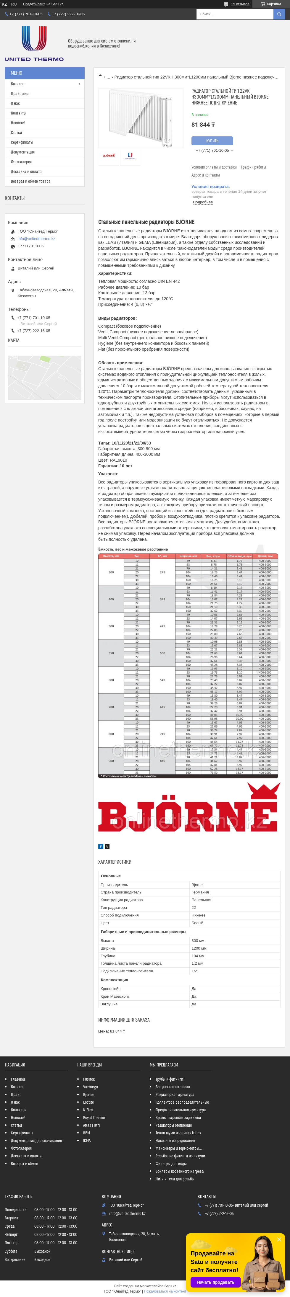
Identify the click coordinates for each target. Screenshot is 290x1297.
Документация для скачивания (36, 1140)
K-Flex (88, 1110)
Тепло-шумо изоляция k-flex (178, 1133)
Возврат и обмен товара (31, 181)
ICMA (87, 1140)
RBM (86, 1133)
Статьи (16, 132)
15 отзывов (240, 4)
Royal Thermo (94, 1117)
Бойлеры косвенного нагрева (180, 1171)
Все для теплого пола (173, 1087)
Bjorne (88, 1094)
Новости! (18, 123)
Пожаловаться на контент (165, 1291)
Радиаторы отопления (174, 1125)
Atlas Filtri (91, 1125)
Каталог (17, 84)
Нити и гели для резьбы (175, 1179)
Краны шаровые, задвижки (178, 1117)
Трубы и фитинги (169, 1079)
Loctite (88, 1102)
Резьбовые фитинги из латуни (180, 1156)
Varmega (90, 1087)
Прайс (16, 1094)
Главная (18, 1079)
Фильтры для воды (171, 1164)
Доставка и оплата (26, 171)
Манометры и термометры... (179, 1148)
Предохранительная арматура (181, 1110)
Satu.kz (170, 1286)
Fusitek (89, 1079)
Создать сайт (34, 4)
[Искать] (279, 14)
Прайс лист (20, 94)
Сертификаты (22, 142)
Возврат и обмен (24, 1164)
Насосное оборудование (175, 1140)
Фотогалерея (21, 162)
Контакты (18, 113)
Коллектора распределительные (182, 1102)
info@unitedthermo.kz (36, 238)
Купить (212, 141)
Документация (23, 152)
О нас (15, 103)
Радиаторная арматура (175, 1094)
